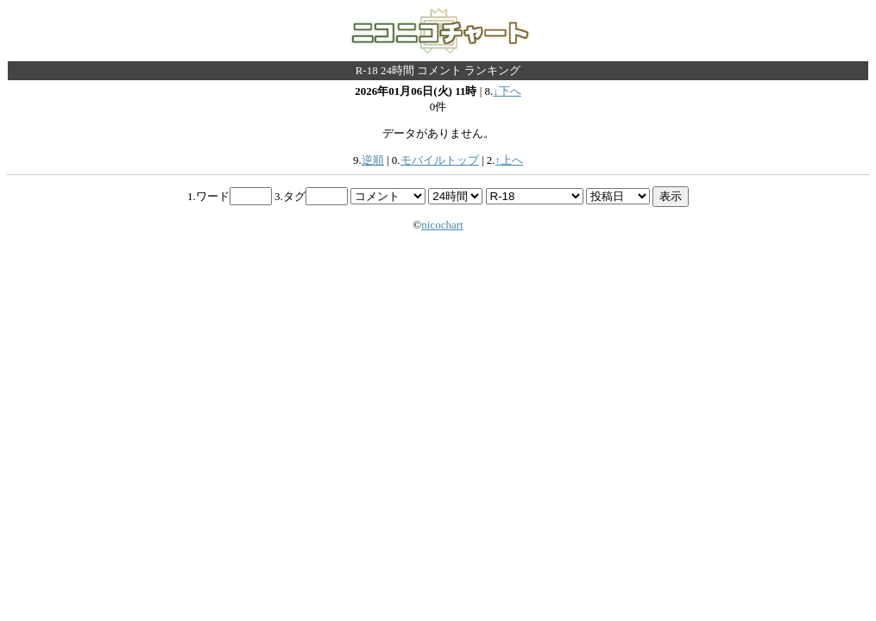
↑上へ (509, 160)
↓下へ (507, 91)
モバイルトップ (439, 160)
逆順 (373, 160)
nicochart (442, 224)
